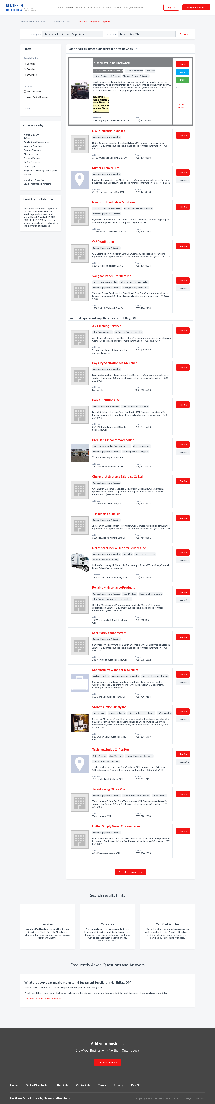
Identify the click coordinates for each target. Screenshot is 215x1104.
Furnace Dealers (32, 158)
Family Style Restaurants (36, 142)
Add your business (133, 7)
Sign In (171, 7)
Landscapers (30, 166)
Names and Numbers (57, 1098)
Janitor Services (32, 162)
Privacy (118, 1085)
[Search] (183, 34)
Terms (102, 1085)
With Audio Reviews (37, 96)
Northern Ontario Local (33, 21)
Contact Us (94, 7)
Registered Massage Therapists (40, 170)
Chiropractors (31, 154)
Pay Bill (117, 7)
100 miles (32, 74)
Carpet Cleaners (32, 150)
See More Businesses (130, 872)
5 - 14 (180, 106)
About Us (80, 7)
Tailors (27, 138)
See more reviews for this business (42, 998)
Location (112, 34)
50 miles (31, 69)
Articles (107, 7)
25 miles (31, 63)
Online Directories (37, 1085)
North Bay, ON (62, 21)
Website (184, 71)
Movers (27, 174)
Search (69, 7)
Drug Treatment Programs (37, 183)
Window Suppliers (33, 146)
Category (36, 34)
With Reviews (34, 91)
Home (60, 7)
